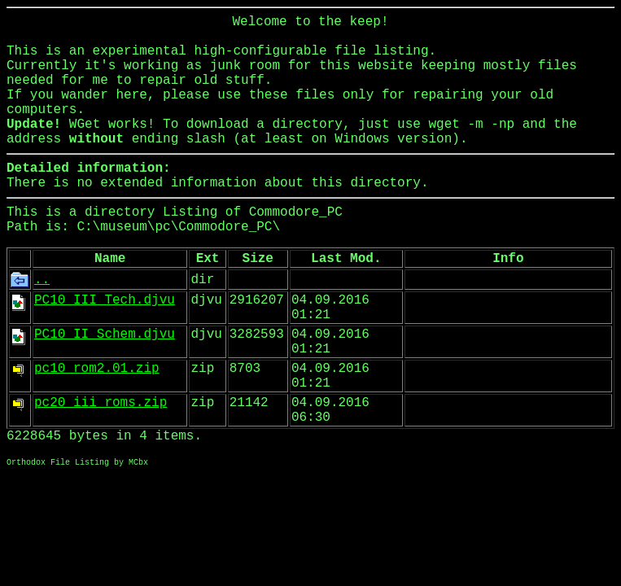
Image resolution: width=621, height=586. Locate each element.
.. (42, 280)
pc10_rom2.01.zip (97, 368)
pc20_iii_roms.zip (100, 403)
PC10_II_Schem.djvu (104, 334)
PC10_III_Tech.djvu (104, 300)
